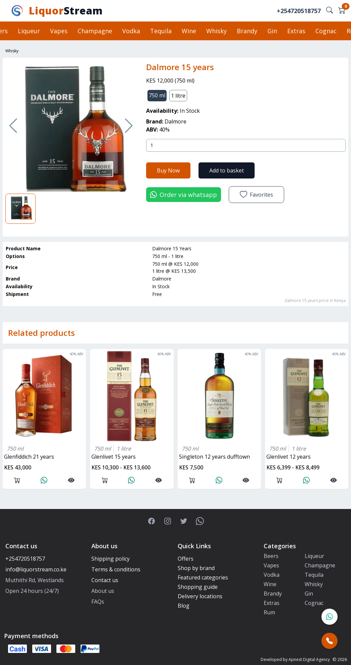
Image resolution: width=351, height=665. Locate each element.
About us (102, 591)
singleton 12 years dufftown (214, 456)
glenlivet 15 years (113, 456)
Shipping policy (110, 558)
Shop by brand (196, 568)
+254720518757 (299, 11)
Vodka (131, 31)
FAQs (97, 601)
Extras (296, 31)
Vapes (59, 31)
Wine (189, 31)
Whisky (216, 31)
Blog (183, 605)
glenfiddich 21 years (29, 456)
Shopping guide (198, 587)
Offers (185, 558)
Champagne (95, 31)
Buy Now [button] (168, 170)
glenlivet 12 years (288, 456)
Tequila (161, 31)
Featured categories (203, 577)
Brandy (247, 31)
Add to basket (226, 170)
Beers (271, 556)
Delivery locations (200, 596)
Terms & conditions (115, 569)
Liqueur (29, 31)
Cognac (326, 31)
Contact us (104, 580)
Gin (272, 31)
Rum (269, 612)
